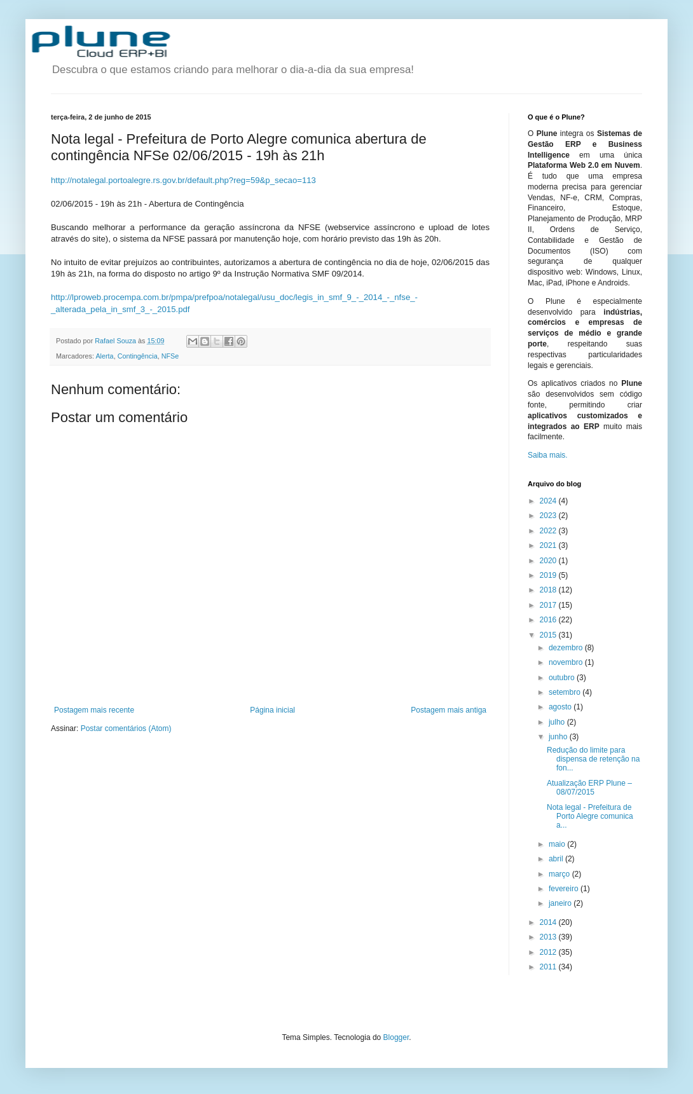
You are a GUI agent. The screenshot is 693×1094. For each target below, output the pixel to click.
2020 (549, 560)
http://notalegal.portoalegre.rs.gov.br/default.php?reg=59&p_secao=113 (183, 180)
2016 (549, 619)
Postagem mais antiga (448, 710)
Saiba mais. (548, 455)
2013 (549, 937)
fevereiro (564, 888)
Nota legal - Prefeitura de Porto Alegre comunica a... (590, 816)
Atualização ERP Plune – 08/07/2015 (589, 788)
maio (558, 844)
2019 (549, 575)
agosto (561, 706)
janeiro (561, 903)
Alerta (104, 356)
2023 (549, 515)
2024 (549, 500)
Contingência (138, 356)
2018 (549, 589)
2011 (549, 966)
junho (559, 736)
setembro (565, 692)
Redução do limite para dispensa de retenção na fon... (593, 759)
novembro (567, 662)
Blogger (396, 1037)
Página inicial (272, 710)
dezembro (567, 647)
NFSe (170, 356)
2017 (549, 605)
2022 (549, 530)
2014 (549, 922)
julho (558, 722)
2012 (549, 952)
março (560, 874)
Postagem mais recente (94, 710)
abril (557, 858)
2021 (549, 545)
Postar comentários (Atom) (126, 728)
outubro (563, 677)
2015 (549, 635)
